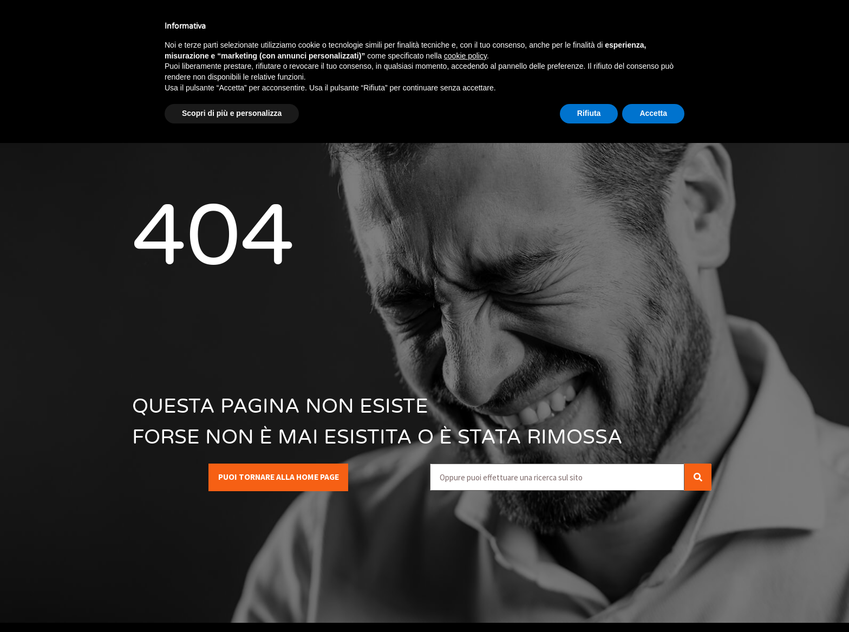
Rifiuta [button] (589, 113)
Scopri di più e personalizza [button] (232, 113)
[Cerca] (697, 477)
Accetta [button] (653, 113)
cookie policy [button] (465, 55)
